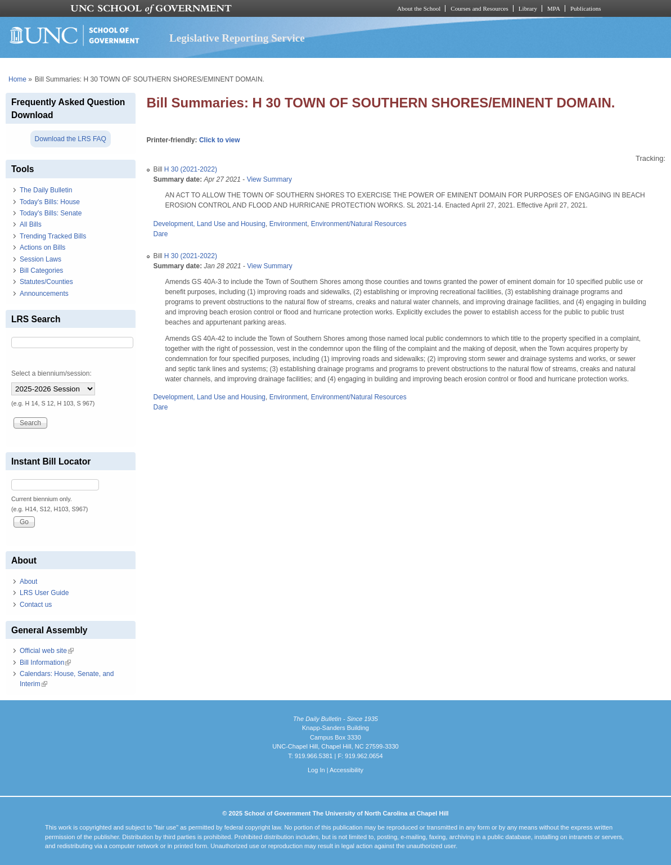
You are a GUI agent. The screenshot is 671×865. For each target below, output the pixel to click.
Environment (288, 224)
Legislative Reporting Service (237, 38)
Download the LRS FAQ (70, 139)
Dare (161, 234)
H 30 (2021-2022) (190, 169)
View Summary (269, 179)
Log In (316, 770)
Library (528, 8)
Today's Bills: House (50, 202)
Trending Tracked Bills (53, 236)
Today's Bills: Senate (51, 213)
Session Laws (40, 259)
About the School (418, 8)
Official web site (47, 651)
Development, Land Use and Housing (209, 224)
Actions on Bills (42, 247)
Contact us (36, 605)
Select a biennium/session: (51, 373)
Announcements (44, 294)
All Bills (31, 224)
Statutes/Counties (46, 282)
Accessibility (346, 770)
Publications (585, 8)
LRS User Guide (44, 593)
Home (17, 79)
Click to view (219, 140)
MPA (553, 8)
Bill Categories (41, 270)
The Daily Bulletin (46, 190)
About (28, 581)
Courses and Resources (479, 8)
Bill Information (45, 662)
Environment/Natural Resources (359, 224)
